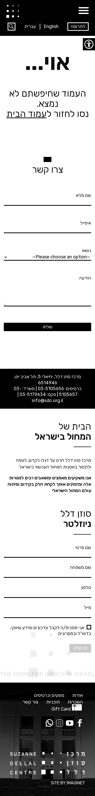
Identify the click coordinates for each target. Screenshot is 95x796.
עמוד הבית (27, 113)
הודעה (47, 291)
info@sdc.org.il (47, 400)
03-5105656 (51, 388)
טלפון (47, 590)
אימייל (47, 226)
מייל (47, 610)
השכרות (75, 702)
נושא (47, 253)
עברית (30, 26)
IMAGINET (76, 782)
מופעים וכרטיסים (49, 695)
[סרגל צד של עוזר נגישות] (89, 44)
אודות (77, 695)
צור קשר (30, 702)
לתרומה (78, 26)
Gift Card (61, 709)
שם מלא (47, 198)
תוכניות (53, 702)
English (51, 26)
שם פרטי (47, 550)
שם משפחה (47, 570)
